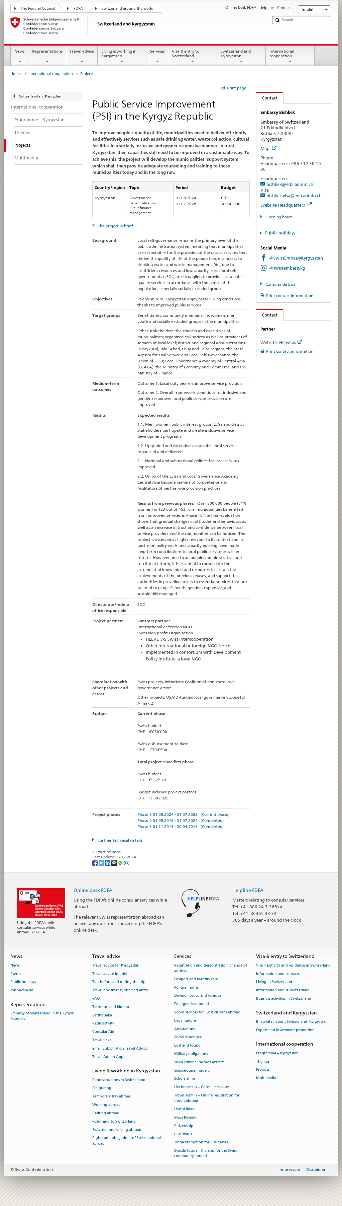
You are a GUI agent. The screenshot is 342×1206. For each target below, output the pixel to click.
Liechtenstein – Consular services (201, 1087)
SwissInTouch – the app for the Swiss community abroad (205, 1153)
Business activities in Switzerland (283, 998)
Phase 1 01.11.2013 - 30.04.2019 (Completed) (180, 826)
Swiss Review (185, 1117)
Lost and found (187, 1046)
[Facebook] (95, 862)
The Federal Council (38, 8)
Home (15, 74)
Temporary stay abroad (111, 1096)
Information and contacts (278, 974)
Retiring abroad (105, 1113)
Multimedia (266, 1078)
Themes (262, 1061)
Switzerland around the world (127, 8)
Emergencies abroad (191, 1004)
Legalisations (185, 1020)
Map (268, 148)
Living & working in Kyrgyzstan (122, 57)
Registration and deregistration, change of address (210, 968)
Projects (262, 1070)
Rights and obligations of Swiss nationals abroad (127, 1141)
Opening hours (278, 216)
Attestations (184, 1029)
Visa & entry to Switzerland (192, 57)
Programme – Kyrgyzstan (277, 1053)
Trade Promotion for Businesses (201, 1142)
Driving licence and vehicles (197, 996)
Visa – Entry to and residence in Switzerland (293, 965)
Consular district (279, 284)
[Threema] (114, 862)
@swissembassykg (287, 268)
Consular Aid (103, 1032)
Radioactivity (103, 1023)
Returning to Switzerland (114, 1121)
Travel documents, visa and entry (120, 990)
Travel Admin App (107, 1057)
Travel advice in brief (109, 974)
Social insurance (188, 1037)
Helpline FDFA (247, 890)
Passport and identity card (196, 979)
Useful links (184, 1109)
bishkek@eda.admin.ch (289, 184)
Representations (47, 57)
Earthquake (102, 1015)
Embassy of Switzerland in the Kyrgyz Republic (42, 1016)
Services (157, 57)
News (19, 57)
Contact (267, 97)
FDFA (78, 8)
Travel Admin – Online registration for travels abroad (206, 1098)
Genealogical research (193, 1070)
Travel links (101, 1040)
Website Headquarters (286, 205)
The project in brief (115, 225)
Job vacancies (21, 990)
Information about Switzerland (283, 990)
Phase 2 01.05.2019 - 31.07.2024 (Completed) (180, 820)
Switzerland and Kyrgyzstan (241, 57)
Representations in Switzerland (118, 1080)
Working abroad (106, 1105)
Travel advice (82, 57)
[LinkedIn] (108, 862)
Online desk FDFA (93, 890)
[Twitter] (102, 862)
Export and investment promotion (285, 1030)
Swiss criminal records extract (199, 1062)
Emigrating (101, 1088)
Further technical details (119, 840)
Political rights (186, 987)
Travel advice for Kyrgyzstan (115, 965)
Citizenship (183, 1126)
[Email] (126, 862)
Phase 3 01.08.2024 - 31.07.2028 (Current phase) (183, 814)
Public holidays (280, 232)
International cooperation (290, 57)
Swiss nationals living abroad (116, 1130)
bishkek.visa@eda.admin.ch (294, 195)
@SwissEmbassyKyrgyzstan (296, 258)
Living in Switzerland (274, 982)
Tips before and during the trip (118, 982)
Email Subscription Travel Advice (119, 1048)
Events (15, 974)
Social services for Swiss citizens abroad (207, 1012)
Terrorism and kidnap (110, 1007)
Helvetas (290, 342)
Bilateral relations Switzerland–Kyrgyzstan (292, 1021)
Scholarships (184, 1079)
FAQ (96, 998)
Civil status (183, 1134)
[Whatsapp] (121, 862)
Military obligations (191, 1054)
